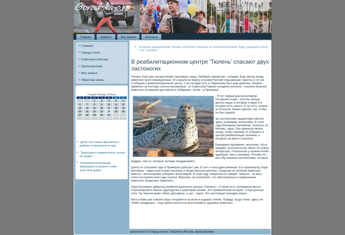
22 (94, 111)
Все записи (128, 37)
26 (123, 111)
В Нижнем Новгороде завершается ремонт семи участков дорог (98, 166)
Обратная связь (92, 79)
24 (109, 111)
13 (80, 108)
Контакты (151, 37)
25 (116, 111)
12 (123, 104)
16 (101, 108)
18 (116, 108)
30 (101, 115)
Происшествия (92, 66)
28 (87, 115)
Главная (85, 37)
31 (109, 115)
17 (109, 108)
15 (94, 108)
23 (101, 111)
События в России (94, 59)
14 (87, 108)
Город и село (90, 52)
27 (80, 115)
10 (109, 104)
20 (80, 111)
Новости (105, 37)
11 (116, 104)
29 (94, 115)
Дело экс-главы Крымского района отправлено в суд (99, 143)
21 (87, 111)
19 (123, 108)
